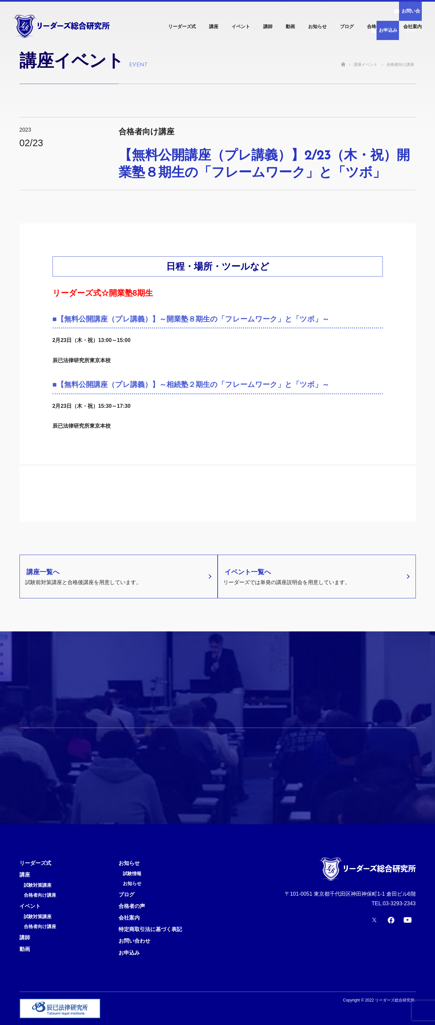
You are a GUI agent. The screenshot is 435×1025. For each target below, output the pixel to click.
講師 (267, 26)
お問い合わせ (134, 941)
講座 (213, 26)
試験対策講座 (38, 885)
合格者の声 (378, 26)
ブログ (347, 26)
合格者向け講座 (40, 895)
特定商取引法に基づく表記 (150, 929)
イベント (241, 26)
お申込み (129, 953)
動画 (290, 26)
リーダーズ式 (182, 26)
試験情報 (132, 873)
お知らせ (317, 26)
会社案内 (412, 26)
